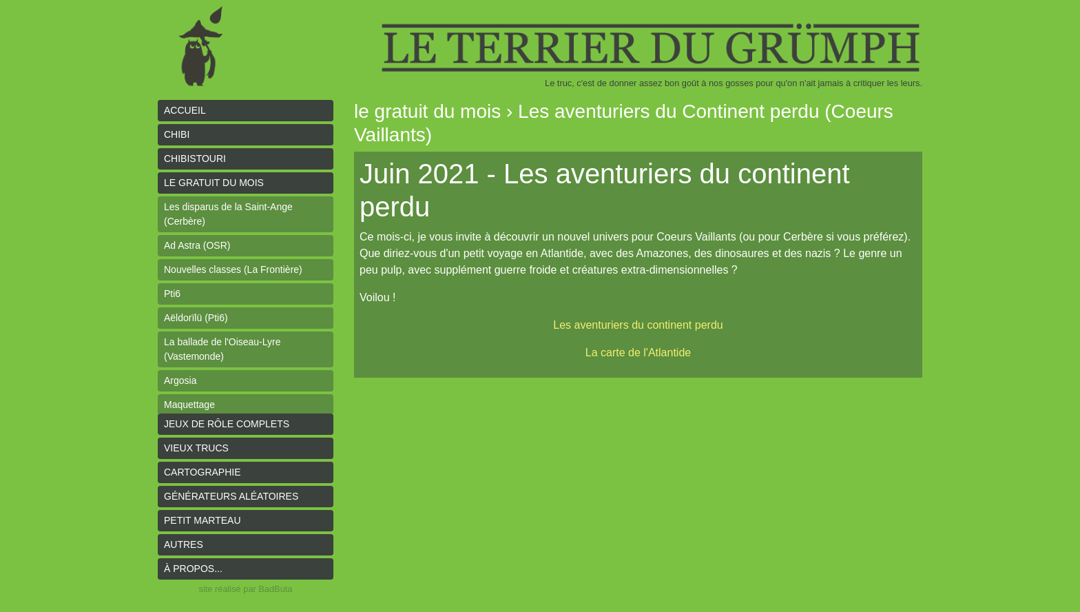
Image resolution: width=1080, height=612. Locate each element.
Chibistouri (195, 158)
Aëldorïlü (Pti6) (196, 317)
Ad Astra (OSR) (197, 245)
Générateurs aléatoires (231, 496)
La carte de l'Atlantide (638, 352)
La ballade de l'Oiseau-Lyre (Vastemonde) (222, 349)
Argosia (180, 380)
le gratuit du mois (214, 182)
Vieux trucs (196, 447)
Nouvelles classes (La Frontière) (233, 269)
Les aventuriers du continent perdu (638, 325)
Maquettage (189, 404)
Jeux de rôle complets (226, 423)
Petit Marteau (202, 520)
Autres (183, 544)
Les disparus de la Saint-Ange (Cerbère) (228, 214)
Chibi (176, 134)
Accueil (185, 110)
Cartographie (202, 472)
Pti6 (172, 293)
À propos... (193, 568)
